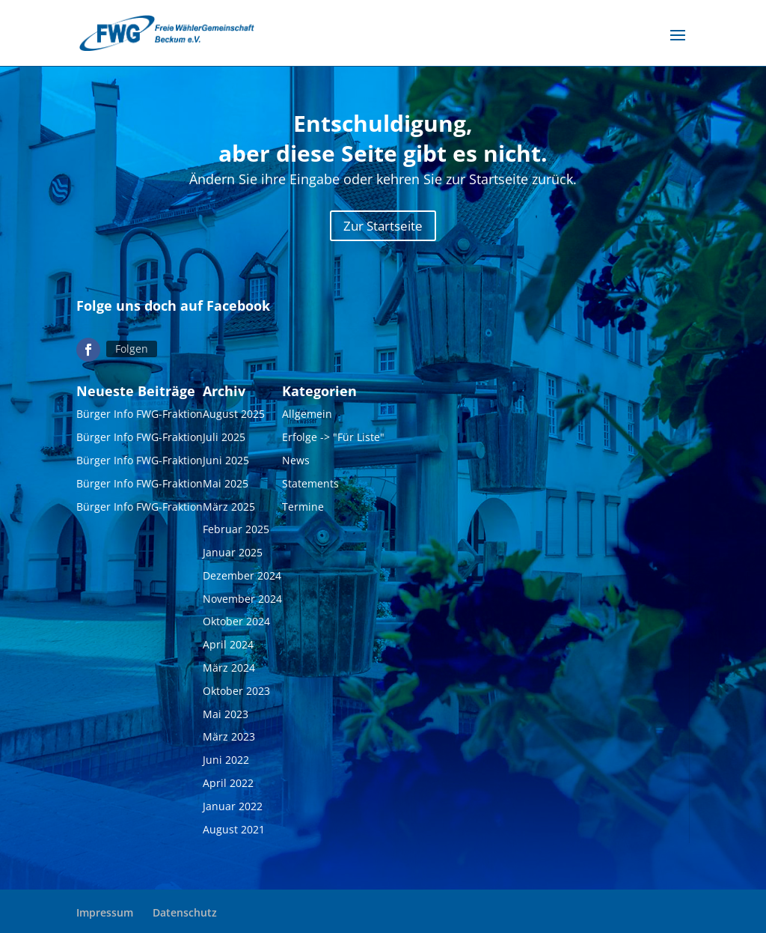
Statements (310, 486)
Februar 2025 (236, 533)
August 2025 (234, 417)
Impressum (104, 912)
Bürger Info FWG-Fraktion (139, 417)
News (296, 463)
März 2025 (229, 509)
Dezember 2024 (242, 578)
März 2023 (229, 740)
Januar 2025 (233, 556)
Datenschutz (185, 912)
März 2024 (229, 671)
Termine (303, 509)
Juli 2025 (224, 441)
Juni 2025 (226, 463)
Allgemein (307, 417)
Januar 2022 (233, 809)
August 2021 (234, 832)
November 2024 (242, 602)
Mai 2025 (225, 486)
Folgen (131, 351)
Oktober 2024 (236, 625)
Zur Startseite (383, 229)
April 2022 (228, 786)
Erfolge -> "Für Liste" (333, 441)
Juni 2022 (226, 763)
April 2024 (228, 648)
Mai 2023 (225, 717)
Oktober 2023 (236, 694)
